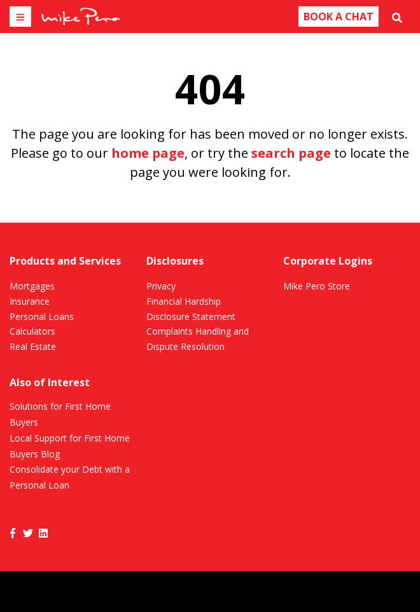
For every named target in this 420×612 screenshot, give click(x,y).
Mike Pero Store (316, 286)
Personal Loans (42, 316)
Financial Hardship (183, 301)
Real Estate (33, 346)
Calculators (32, 331)
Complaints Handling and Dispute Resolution (197, 338)
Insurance (30, 301)
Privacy (161, 286)
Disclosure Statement (190, 316)
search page (291, 153)
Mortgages (32, 286)
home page (148, 153)
